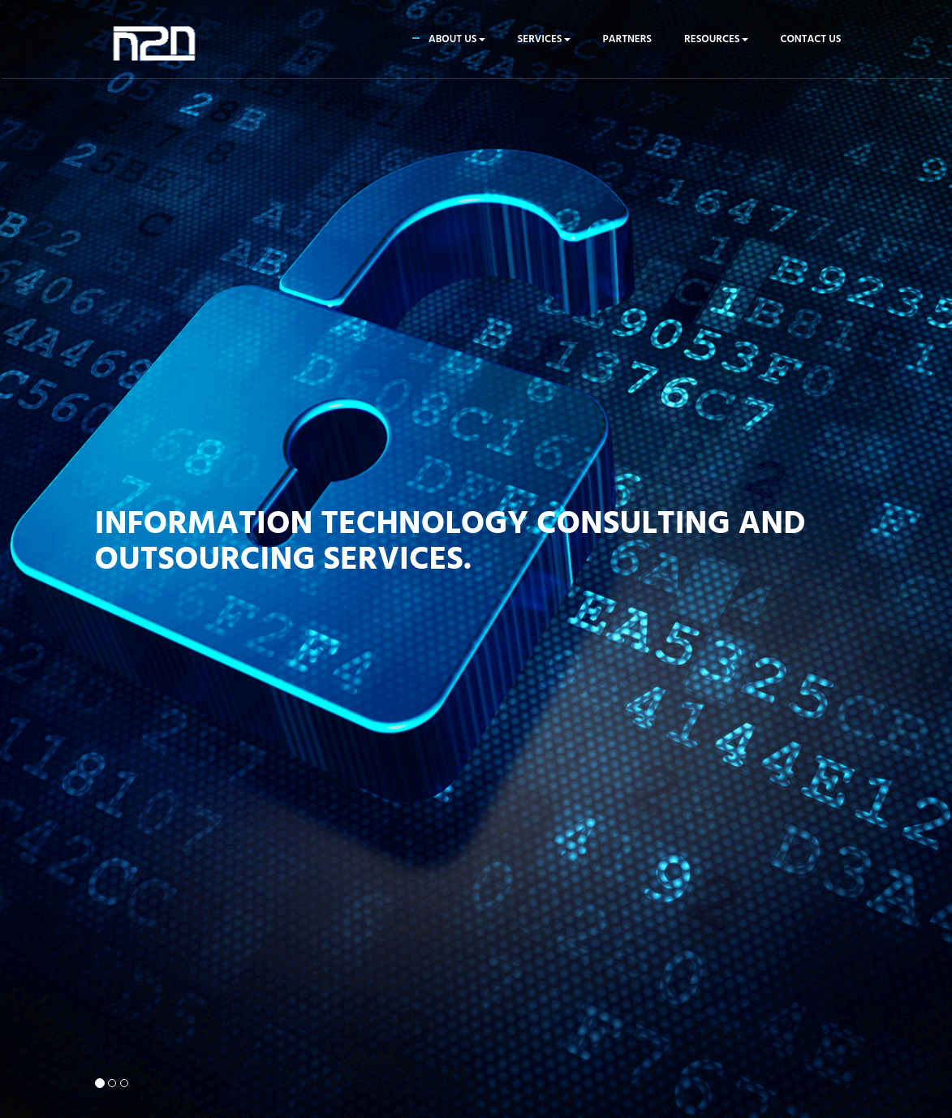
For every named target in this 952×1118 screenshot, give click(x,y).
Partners (628, 39)
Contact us (811, 39)
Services (544, 39)
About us (457, 39)
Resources (715, 39)
